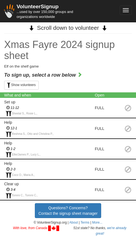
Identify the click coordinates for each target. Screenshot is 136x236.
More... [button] (97, 222)
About (73, 222)
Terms (84, 222)
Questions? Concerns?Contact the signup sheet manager (68, 211)
